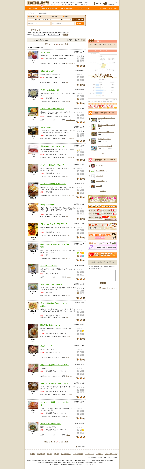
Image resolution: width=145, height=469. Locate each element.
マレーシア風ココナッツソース (52, 109)
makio (67, 357)
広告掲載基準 (41, 454)
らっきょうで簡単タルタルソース (53, 184)
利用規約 (56, 454)
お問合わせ (99, 454)
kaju (67, 82)
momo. (68, 235)
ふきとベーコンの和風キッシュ (106, 132)
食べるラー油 (45, 127)
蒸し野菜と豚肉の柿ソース (50, 325)
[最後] (66, 44)
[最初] (46, 44)
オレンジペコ (99, 175)
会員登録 (49, 454)
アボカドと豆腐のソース (49, 90)
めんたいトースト (47, 346)
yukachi (68, 101)
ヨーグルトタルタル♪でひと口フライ (54, 384)
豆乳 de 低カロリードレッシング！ (54, 365)
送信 (103, 285)
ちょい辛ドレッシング (48, 266)
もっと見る (103, 153)
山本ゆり (98, 186)
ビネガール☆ (70, 195)
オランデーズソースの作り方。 (52, 285)
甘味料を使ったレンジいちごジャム (53, 146)
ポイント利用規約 (78, 454)
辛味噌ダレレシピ (47, 71)
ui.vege (68, 336)
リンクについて (89, 454)
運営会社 (32, 454)
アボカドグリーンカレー (104, 139)
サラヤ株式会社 (70, 63)
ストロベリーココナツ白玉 (105, 146)
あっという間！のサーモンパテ (52, 165)
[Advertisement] (102, 25)
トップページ (30, 13)
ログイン (116, 8)
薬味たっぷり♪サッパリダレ (50, 424)
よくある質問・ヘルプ (111, 454)
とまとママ (69, 394)
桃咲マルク (69, 376)
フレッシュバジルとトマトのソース (53, 224)
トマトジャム (45, 52)
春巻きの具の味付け (48, 205)
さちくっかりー (100, 181)
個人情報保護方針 (66, 454)
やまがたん (99, 165)
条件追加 (79, 23)
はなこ (68, 176)
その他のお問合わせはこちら (108, 290)
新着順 (83, 40)
